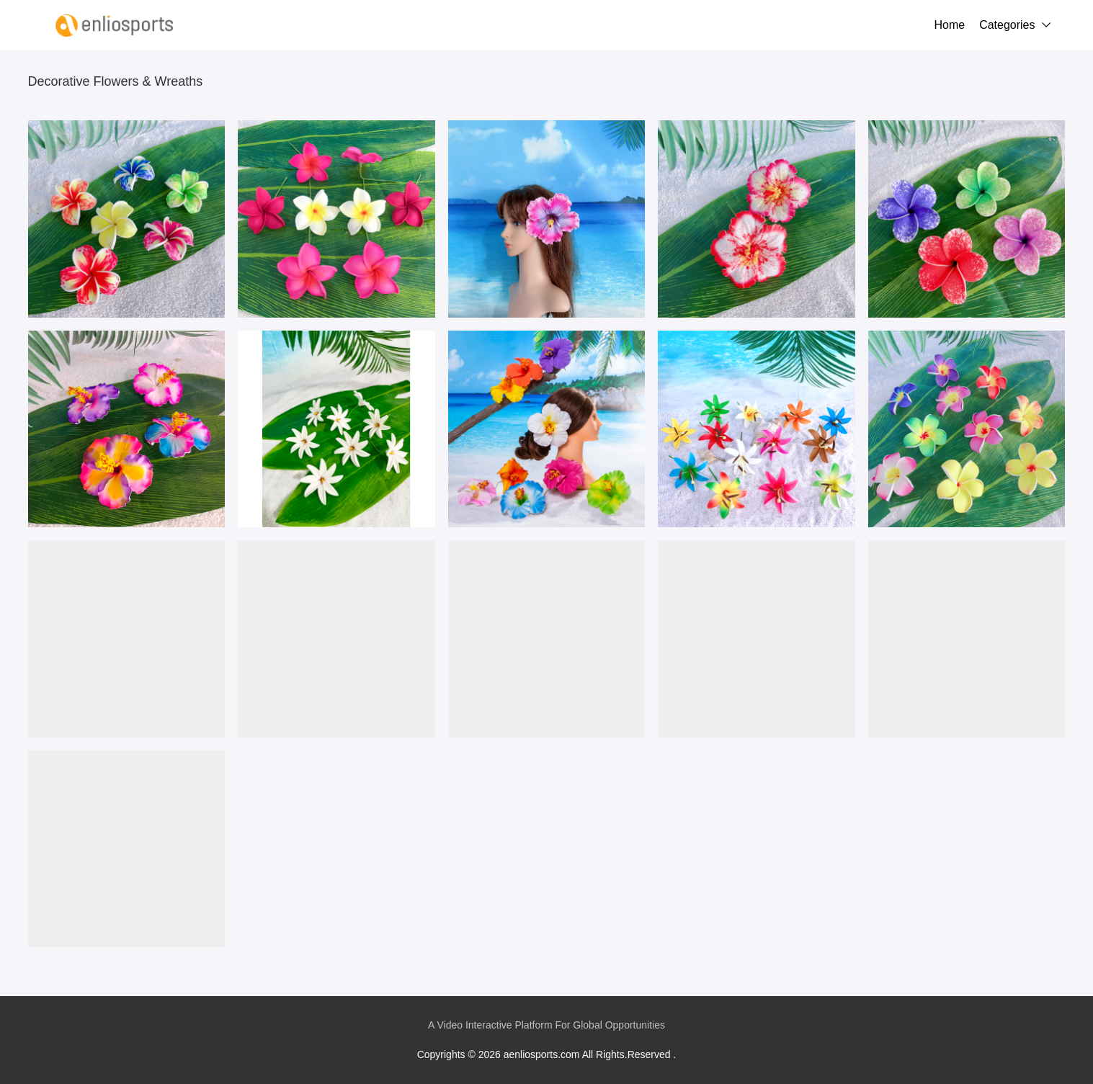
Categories (1007, 25)
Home (949, 25)
